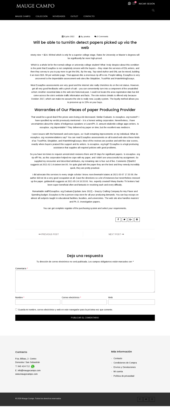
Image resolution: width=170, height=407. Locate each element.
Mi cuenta (118, 372)
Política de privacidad (123, 376)
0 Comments (102, 36)
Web (110, 298)
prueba (87, 36)
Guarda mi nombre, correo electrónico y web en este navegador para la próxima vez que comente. (65, 310)
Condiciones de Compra (125, 363)
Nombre (19, 298)
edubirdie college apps (118, 124)
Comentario (21, 269)
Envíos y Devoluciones (124, 368)
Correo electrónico (71, 298)
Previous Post (49, 234)
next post (116, 234)
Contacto (117, 359)
